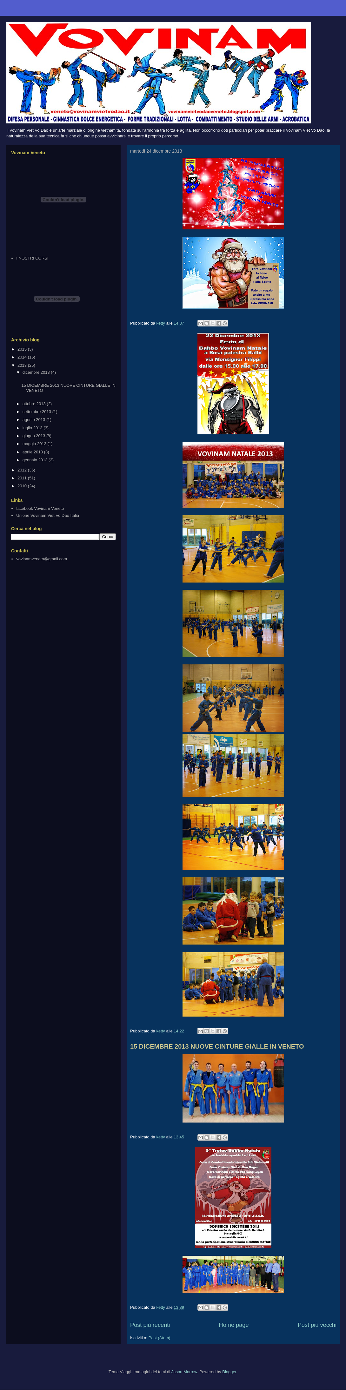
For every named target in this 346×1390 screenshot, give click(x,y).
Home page (234, 1325)
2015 (22, 349)
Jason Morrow (184, 1371)
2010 (22, 486)
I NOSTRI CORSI (32, 258)
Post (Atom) (159, 1337)
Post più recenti (150, 1325)
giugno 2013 (34, 435)
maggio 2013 (35, 443)
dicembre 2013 (37, 372)
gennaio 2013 (36, 460)
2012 (22, 470)
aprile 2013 (33, 452)
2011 (22, 478)
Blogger (229, 1371)
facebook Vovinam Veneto (40, 508)
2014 (22, 357)
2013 (22, 365)
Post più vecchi (317, 1325)
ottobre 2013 (35, 403)
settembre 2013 (37, 411)
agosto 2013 (34, 419)
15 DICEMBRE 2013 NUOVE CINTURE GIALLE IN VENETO (217, 1046)
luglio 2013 (33, 427)
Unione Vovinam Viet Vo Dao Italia (47, 515)
